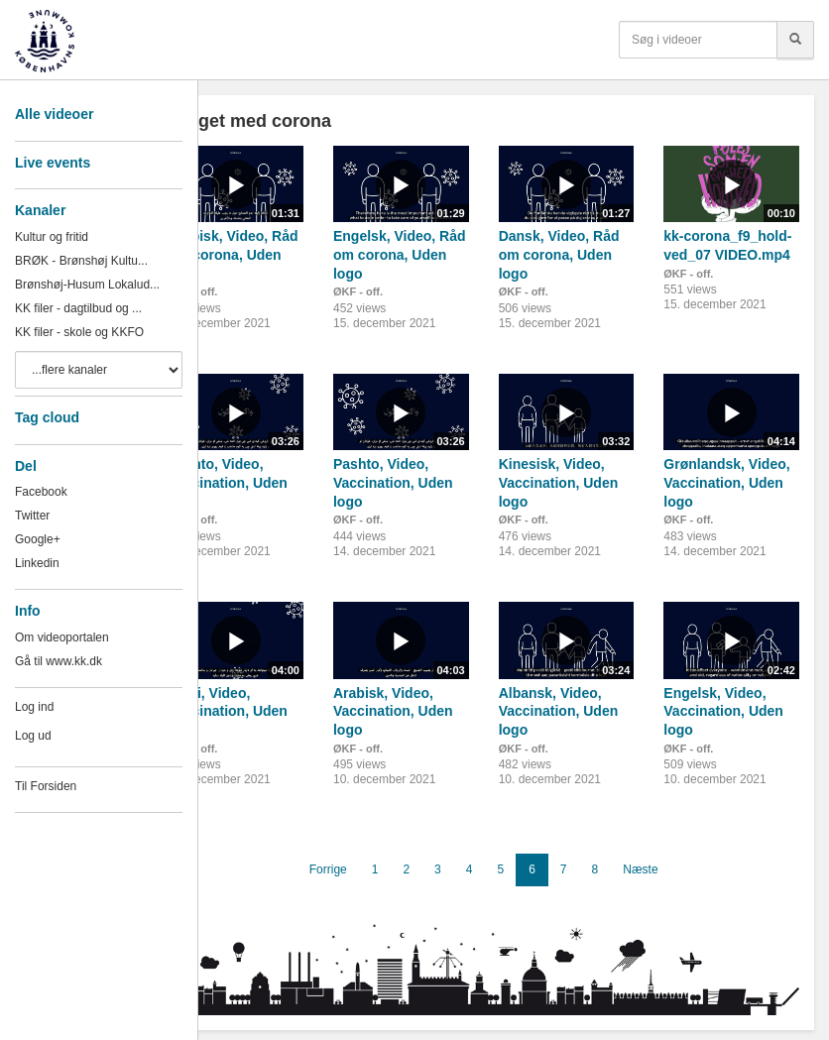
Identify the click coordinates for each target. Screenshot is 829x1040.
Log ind (34, 707)
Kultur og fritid (51, 237)
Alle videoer (54, 114)
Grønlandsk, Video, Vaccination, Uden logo (726, 482)
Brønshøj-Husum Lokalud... (87, 284)
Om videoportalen (62, 637)
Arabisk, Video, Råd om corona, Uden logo (232, 254)
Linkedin (37, 563)
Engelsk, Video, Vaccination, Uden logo (723, 711)
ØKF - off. (358, 291)
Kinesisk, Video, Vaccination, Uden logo (559, 482)
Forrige (328, 869)
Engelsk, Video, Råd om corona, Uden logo (399, 254)
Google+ (37, 539)
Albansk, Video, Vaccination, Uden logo (559, 711)
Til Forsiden (45, 786)
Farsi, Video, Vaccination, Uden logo (228, 711)
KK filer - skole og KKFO (79, 332)
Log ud (33, 736)
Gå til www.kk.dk (58, 661)
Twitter (32, 515)
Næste (640, 869)
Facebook (41, 492)
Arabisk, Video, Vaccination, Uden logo (393, 711)
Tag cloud (47, 417)
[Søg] (795, 39)
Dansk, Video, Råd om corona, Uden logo (559, 254)
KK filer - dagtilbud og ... (78, 308)
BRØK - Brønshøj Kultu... (81, 261)
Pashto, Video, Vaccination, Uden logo (228, 482)
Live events (52, 163)
